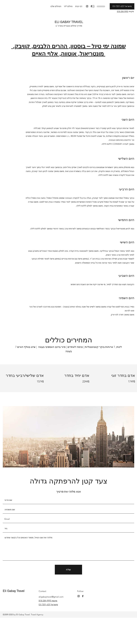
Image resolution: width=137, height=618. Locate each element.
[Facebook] (91, 6)
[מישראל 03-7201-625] (122, 6)
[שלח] (68, 570)
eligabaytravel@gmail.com (51, 596)
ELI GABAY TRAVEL (69, 22)
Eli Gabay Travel (13, 591)
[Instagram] (87, 6)
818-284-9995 (122, 11)
